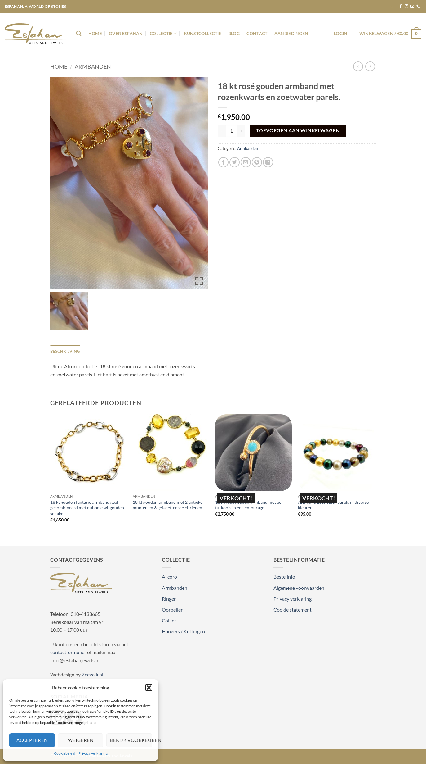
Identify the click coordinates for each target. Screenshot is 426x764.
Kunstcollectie (202, 33)
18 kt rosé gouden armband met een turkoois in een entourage (249, 505)
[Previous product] (370, 66)
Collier (169, 620)
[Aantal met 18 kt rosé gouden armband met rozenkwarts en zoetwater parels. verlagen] (221, 131)
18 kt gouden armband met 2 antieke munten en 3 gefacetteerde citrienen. (168, 505)
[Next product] (358, 66)
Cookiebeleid (64, 753)
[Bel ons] (418, 6)
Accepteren (32, 740)
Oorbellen (173, 609)
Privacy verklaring (93, 753)
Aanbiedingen (291, 33)
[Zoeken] (78, 33)
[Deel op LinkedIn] (268, 162)
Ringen (169, 599)
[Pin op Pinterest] (257, 162)
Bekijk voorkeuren (131, 740)
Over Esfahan (126, 33)
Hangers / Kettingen (183, 631)
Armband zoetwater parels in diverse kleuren (333, 505)
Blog (234, 33)
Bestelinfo (284, 577)
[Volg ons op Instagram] (406, 6)
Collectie (163, 33)
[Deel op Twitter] (234, 162)
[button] (149, 687)
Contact (256, 33)
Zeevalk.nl (92, 674)
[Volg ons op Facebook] (400, 6)
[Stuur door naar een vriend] (246, 162)
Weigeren (81, 740)
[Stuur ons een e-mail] (412, 6)
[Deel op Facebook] (223, 162)
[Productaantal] (231, 131)
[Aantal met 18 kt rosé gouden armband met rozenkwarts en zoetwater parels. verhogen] (241, 131)
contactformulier (68, 652)
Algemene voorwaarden (298, 588)
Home (95, 33)
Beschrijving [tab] (65, 351)
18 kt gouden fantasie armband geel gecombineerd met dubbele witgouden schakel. (87, 507)
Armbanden (93, 66)
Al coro (169, 577)
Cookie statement (292, 609)
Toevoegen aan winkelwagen (298, 130)
